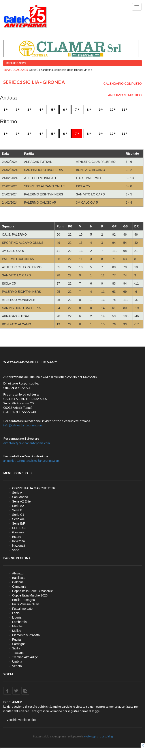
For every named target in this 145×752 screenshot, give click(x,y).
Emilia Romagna (23, 600)
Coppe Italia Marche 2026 (29, 595)
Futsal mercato (22, 608)
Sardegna (19, 644)
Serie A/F (18, 519)
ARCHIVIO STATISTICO (125, 95)
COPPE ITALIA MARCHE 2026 (33, 488)
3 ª (29, 109)
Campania (19, 586)
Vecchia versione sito (21, 720)
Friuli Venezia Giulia (26, 604)
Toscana (18, 652)
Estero (16, 536)
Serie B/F (18, 523)
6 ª (65, 109)
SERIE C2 (19, 528)
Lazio (15, 613)
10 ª (112, 109)
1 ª (6, 109)
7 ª (77, 109)
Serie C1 (18, 514)
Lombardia (19, 622)
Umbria (17, 661)
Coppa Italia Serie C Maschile (32, 591)
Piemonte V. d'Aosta (26, 635)
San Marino (20, 497)
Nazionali (18, 545)
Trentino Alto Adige (25, 657)
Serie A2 (18, 506)
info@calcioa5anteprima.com (23, 425)
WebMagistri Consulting (98, 736)
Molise (16, 630)
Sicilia (16, 648)
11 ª (124, 109)
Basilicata (18, 577)
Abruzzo (17, 573)
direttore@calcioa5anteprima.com (26, 443)
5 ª (53, 109)
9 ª (101, 109)
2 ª (17, 109)
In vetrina (18, 541)
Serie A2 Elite (21, 501)
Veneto (17, 666)
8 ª (89, 109)
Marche (17, 626)
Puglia (16, 639)
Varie (15, 550)
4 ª (41, 109)
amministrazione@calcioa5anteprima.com (31, 460)
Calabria (18, 582)
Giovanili (18, 532)
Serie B (17, 510)
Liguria (16, 617)
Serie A (17, 492)
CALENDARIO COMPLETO (123, 83)
